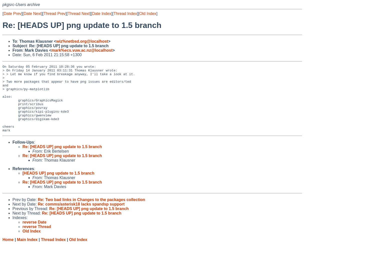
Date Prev (12, 13)
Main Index (27, 253)
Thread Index (125, 13)
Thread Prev (55, 13)
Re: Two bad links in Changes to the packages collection (91, 213)
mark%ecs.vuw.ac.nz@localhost (81, 50)
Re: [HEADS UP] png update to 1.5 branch (62, 160)
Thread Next (79, 13)
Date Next (32, 13)
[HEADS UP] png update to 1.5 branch (58, 187)
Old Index (147, 13)
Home (7, 253)
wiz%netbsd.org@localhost (82, 41)
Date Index (101, 13)
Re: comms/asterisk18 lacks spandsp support (81, 218)
